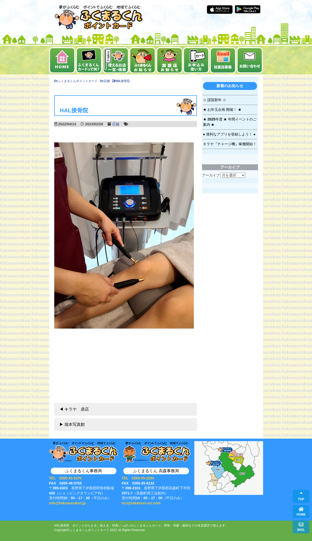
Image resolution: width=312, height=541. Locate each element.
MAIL (301, 527)
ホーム (62, 60)
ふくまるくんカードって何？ (89, 60)
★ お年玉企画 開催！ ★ (222, 109)
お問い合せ (250, 60)
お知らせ (142, 60)
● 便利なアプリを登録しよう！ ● (229, 134)
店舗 (115, 124)
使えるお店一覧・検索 (116, 60)
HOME (301, 511)
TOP (301, 496)
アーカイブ (211, 175)
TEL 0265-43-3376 (65, 478)
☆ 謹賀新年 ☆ (214, 100)
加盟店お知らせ (169, 60)
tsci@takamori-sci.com (141, 503)
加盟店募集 (223, 60)
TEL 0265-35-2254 (138, 478)
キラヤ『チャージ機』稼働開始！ (229, 144)
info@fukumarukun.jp (67, 503)
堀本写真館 (74, 424)
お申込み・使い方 (196, 60)
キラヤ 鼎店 (76, 409)
